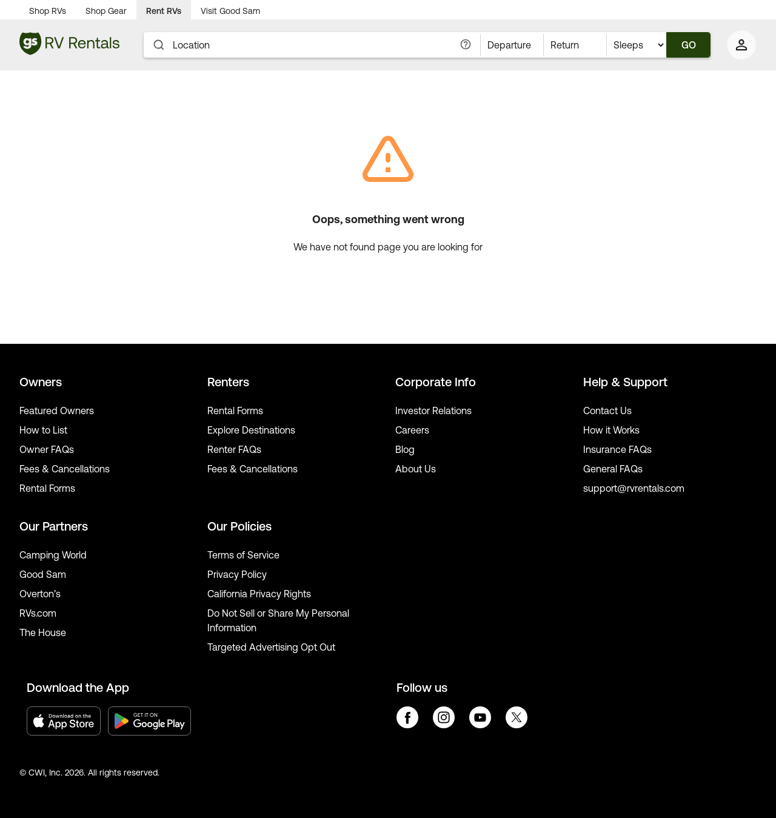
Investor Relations (433, 410)
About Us (415, 468)
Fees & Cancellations (64, 468)
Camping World (53, 554)
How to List (43, 429)
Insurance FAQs (617, 449)
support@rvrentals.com (633, 488)
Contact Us (607, 410)
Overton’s (40, 593)
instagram (444, 717)
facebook (407, 717)
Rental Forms (47, 488)
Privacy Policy (237, 574)
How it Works (611, 429)
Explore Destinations (251, 429)
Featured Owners (56, 410)
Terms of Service (243, 554)
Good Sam (42, 574)
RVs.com (37, 613)
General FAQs (613, 468)
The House (42, 632)
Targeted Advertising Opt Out (271, 647)
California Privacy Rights (259, 593)
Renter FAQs (234, 449)
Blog (405, 449)
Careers (412, 429)
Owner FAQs (46, 449)
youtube (480, 717)
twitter (516, 717)
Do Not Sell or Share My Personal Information (278, 620)
